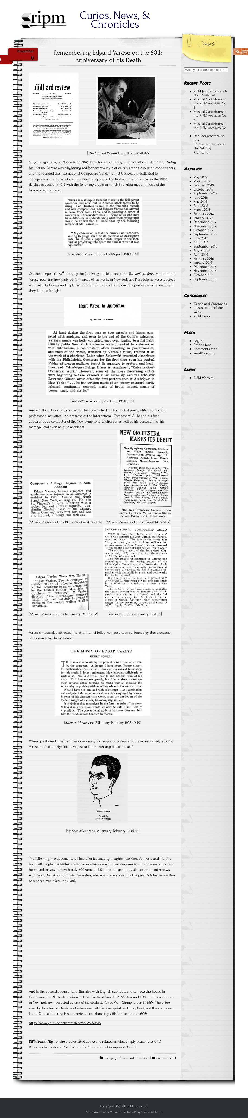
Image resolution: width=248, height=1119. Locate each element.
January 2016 (203, 262)
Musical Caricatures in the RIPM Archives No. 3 (210, 103)
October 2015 (203, 275)
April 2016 (201, 254)
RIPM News (202, 316)
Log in (198, 341)
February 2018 (204, 214)
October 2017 (203, 230)
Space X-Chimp (151, 1112)
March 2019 (202, 181)
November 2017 (205, 226)
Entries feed (203, 345)
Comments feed (205, 349)
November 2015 (205, 271)
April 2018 (201, 206)
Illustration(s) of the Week (208, 310)
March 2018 (202, 209)
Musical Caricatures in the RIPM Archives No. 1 (210, 128)
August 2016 (203, 250)
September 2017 (205, 234)
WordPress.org (204, 353)
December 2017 (205, 222)
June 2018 (201, 197)
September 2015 (205, 279)
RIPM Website (204, 378)
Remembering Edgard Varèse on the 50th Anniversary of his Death (108, 56)
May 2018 (200, 201)
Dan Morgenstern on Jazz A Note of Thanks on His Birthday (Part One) (210, 144)
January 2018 (203, 218)
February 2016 (204, 259)
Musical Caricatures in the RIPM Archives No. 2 (210, 116)
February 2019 (204, 185)
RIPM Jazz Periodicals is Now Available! (211, 93)
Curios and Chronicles (133, 1058)
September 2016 (205, 246)
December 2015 (205, 267)
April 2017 (201, 242)
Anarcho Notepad (123, 1112)
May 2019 (200, 177)
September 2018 (205, 193)
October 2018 (203, 189)
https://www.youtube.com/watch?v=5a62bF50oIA (65, 1023)
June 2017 (201, 238)
